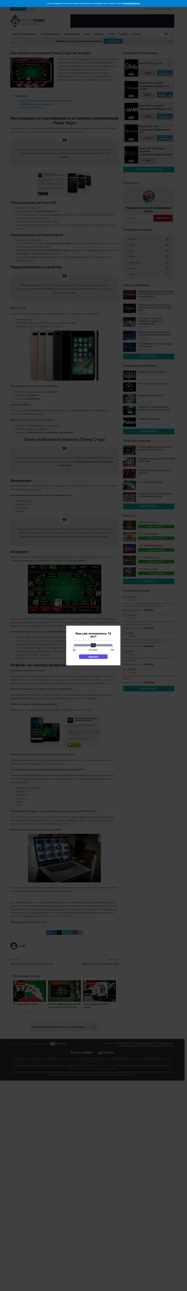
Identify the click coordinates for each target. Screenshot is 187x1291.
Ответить (93, 657)
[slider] (93, 645)
